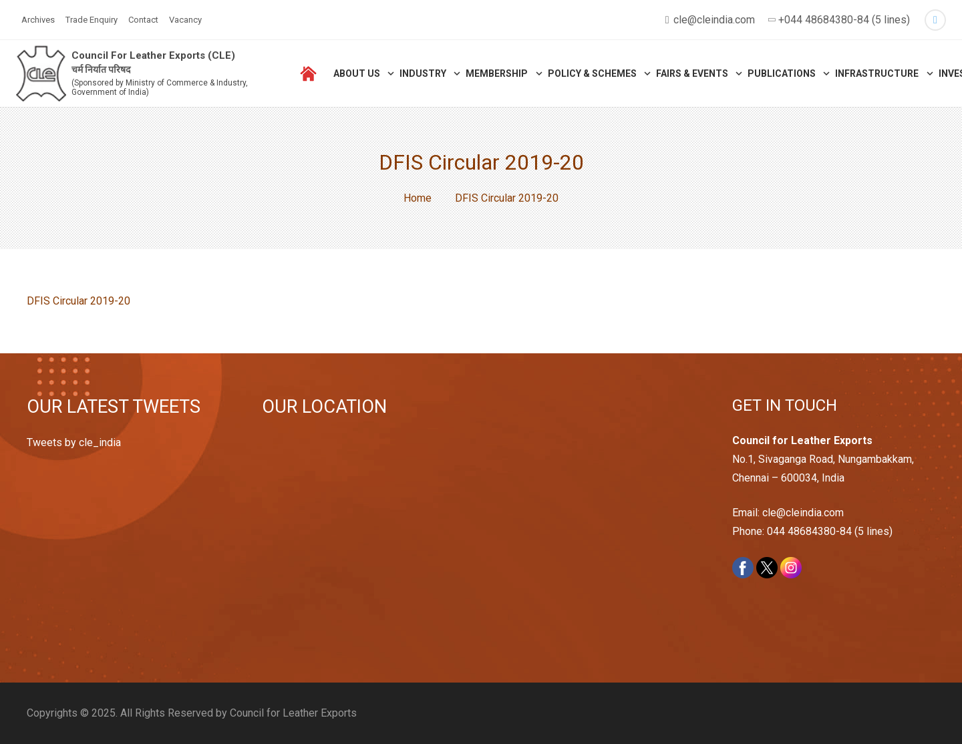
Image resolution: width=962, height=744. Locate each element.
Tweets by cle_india (74, 442)
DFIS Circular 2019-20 (78, 301)
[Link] (41, 73)
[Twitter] (935, 20)
